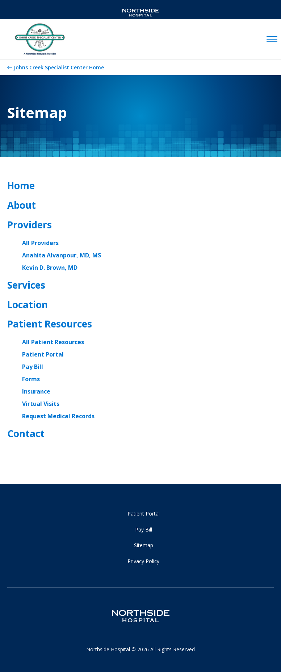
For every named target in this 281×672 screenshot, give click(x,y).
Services (26, 285)
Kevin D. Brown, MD (49, 268)
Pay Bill (32, 367)
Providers (29, 224)
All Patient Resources (53, 342)
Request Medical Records (58, 416)
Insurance (36, 391)
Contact (26, 433)
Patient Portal (43, 354)
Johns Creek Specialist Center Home (59, 67)
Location (27, 304)
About (21, 205)
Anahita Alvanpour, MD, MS (61, 255)
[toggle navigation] (272, 39)
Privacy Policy (143, 561)
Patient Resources (49, 323)
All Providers (40, 243)
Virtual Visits (40, 404)
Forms (31, 379)
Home (21, 185)
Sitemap (143, 545)
